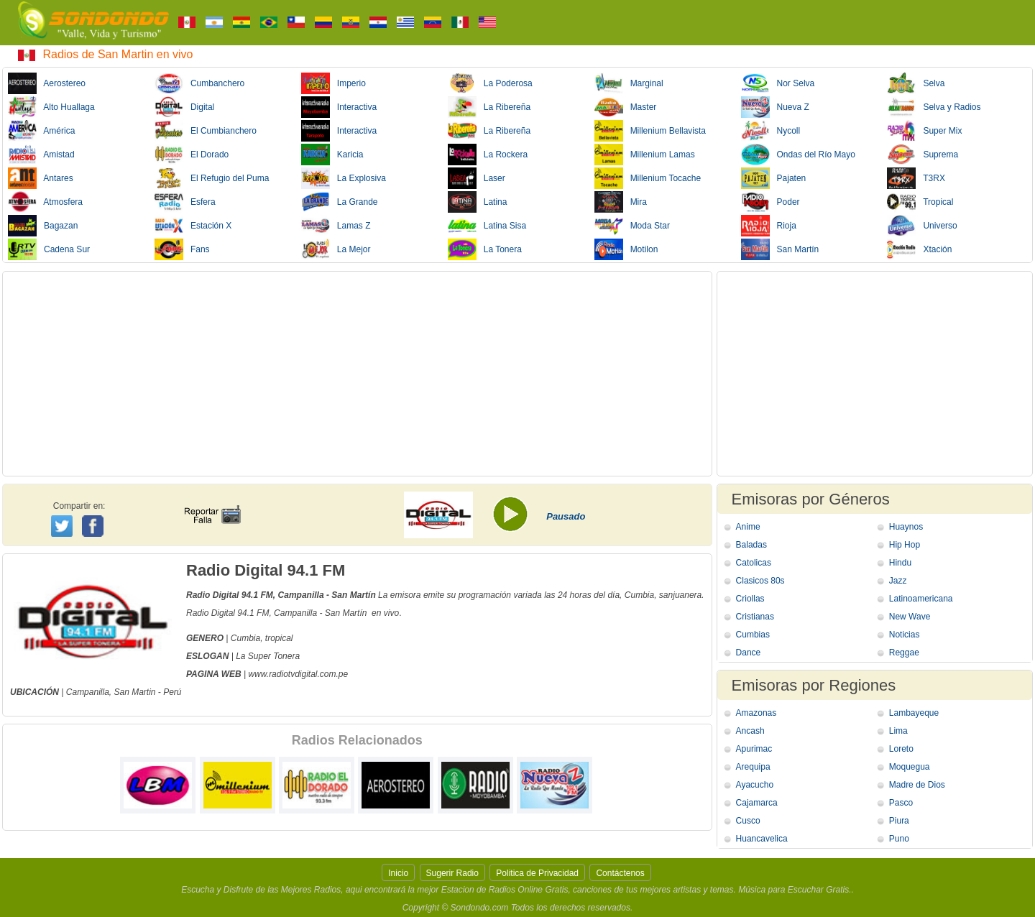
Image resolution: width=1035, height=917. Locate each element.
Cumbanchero (199, 83)
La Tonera (485, 249)
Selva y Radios (933, 107)
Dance (748, 653)
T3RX (915, 178)
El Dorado (192, 154)
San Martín (780, 249)
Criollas (750, 599)
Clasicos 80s (760, 581)
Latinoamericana (921, 599)
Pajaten (773, 178)
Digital (184, 107)
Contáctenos (620, 873)
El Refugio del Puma (212, 178)
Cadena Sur (49, 249)
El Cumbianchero (206, 131)
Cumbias (753, 635)
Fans (182, 249)
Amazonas (756, 713)
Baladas (751, 545)
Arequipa (753, 767)
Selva (915, 83)
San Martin (134, 692)
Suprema (922, 154)
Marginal (628, 83)
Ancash (750, 731)
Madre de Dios (917, 785)
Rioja (768, 225)
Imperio (333, 83)
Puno (899, 839)
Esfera (185, 202)
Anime (748, 527)
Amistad (41, 154)
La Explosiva (343, 178)
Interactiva (339, 107)
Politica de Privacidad (537, 873)
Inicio (398, 873)
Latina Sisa (487, 225)
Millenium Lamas (644, 154)
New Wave (910, 617)
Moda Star (632, 225)
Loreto (901, 749)
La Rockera (488, 154)
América (41, 131)
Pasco (901, 803)
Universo (922, 225)
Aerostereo (47, 83)
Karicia (332, 154)
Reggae (904, 653)
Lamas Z (336, 225)
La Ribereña (489, 107)
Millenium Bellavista (650, 131)
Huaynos (906, 527)
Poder (770, 202)
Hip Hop (904, 545)
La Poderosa (490, 83)
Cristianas (755, 617)
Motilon (626, 249)
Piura (899, 821)
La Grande (339, 202)
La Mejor (336, 249)
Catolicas (753, 563)
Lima (898, 731)
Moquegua (909, 767)
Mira (620, 202)
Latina (477, 202)
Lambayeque (914, 713)
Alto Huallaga (51, 107)
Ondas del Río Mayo (798, 154)
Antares (40, 178)
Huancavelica (762, 839)
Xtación (919, 249)
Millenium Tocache (648, 178)
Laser (476, 178)
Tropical (920, 202)
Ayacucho (754, 785)
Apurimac (754, 749)
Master (625, 107)
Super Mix (924, 131)
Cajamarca (757, 803)
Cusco (748, 821)
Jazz (898, 581)
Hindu (900, 563)
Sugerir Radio (452, 873)
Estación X (193, 225)
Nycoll (771, 131)
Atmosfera (45, 202)
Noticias (904, 635)
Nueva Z (775, 107)
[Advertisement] (357, 373)
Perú (172, 692)
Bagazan (43, 225)
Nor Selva (778, 83)
